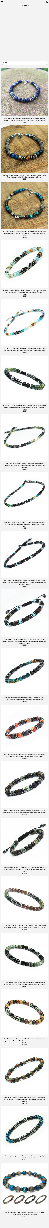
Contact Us (24, 1209)
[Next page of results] (40, 1171)
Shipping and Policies (24, 1206)
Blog (24, 1200)
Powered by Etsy (24, 1224)
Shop (24, 1197)
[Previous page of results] (9, 1171)
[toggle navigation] (2, 2)
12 (33, 1171)
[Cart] (47, 2)
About (24, 1203)
